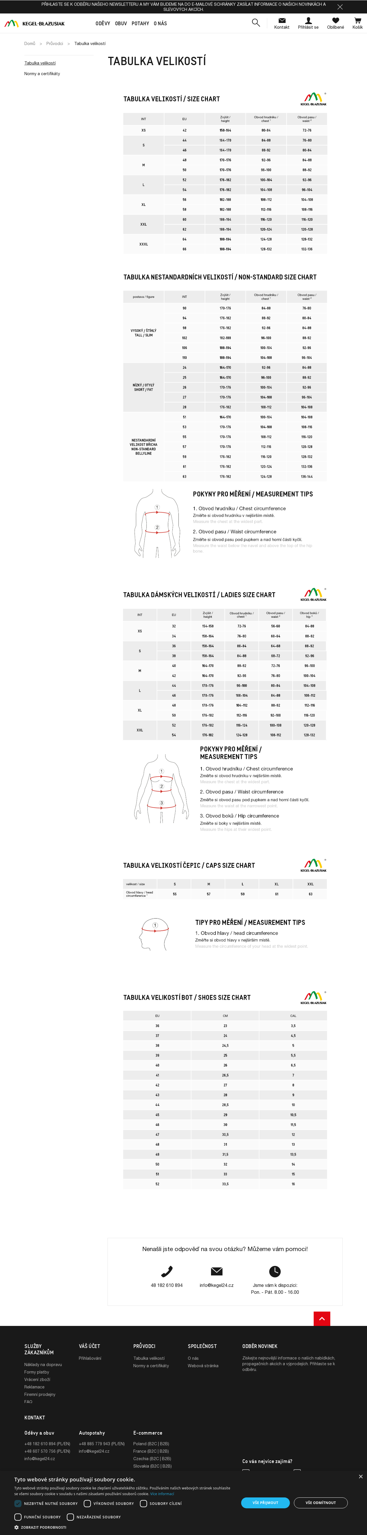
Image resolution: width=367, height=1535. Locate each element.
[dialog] (183, 1503)
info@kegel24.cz (39, 1460)
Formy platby (36, 1372)
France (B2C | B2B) (151, 1452)
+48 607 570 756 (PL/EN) (47, 1452)
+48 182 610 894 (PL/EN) (47, 1445)
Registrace (89, 1365)
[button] (340, 6)
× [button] (360, 1477)
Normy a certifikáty (42, 73)
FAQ (28, 1401)
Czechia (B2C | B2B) (152, 1460)
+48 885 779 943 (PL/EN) (102, 1445)
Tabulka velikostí (40, 63)
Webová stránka (203, 1365)
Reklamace (34, 1386)
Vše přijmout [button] (265, 1502)
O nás (193, 1358)
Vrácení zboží (37, 1379)
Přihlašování (90, 1358)
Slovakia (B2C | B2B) (152, 1467)
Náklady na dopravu (43, 1364)
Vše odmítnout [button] (321, 1502)
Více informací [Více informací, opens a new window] (162, 1493)
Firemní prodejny (39, 1394)
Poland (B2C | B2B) (151, 1445)
